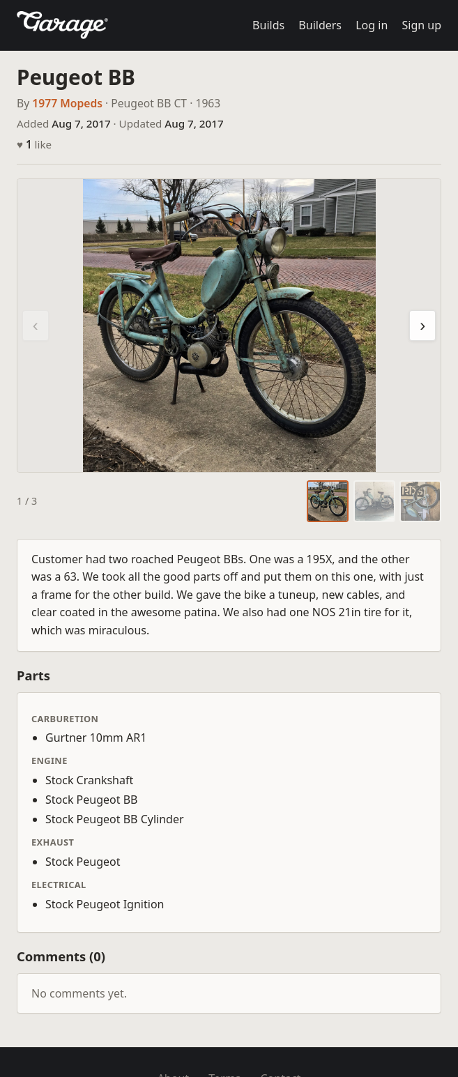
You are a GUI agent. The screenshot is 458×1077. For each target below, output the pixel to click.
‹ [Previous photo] (35, 325)
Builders (320, 25)
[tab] (328, 501)
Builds (268, 25)
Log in (372, 25)
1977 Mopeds (67, 103)
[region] (229, 325)
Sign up (421, 25)
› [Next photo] (422, 325)
